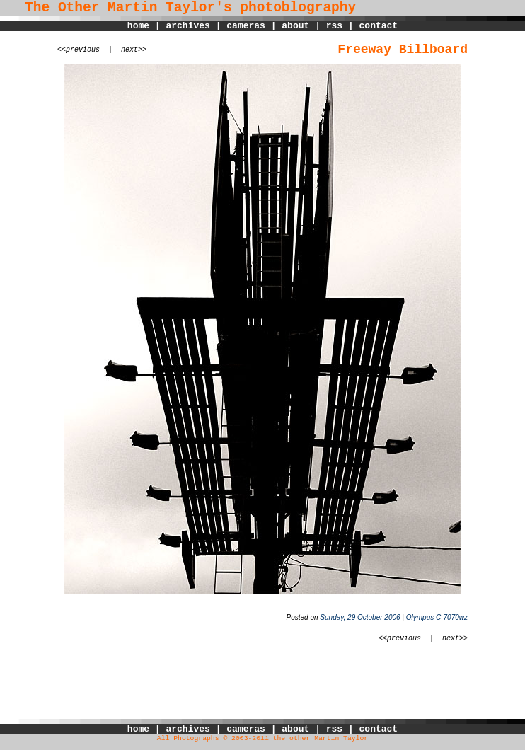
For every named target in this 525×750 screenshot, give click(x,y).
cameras (245, 26)
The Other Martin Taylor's (116, 8)
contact (378, 26)
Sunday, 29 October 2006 (360, 617)
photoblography (298, 8)
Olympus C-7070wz (437, 617)
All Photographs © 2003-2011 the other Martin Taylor (262, 738)
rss (334, 26)
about (295, 26)
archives (187, 26)
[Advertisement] (262, 687)
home (138, 26)
